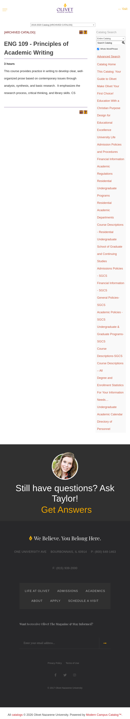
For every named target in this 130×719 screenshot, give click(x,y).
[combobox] (62, 25)
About (37, 600)
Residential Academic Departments (105, 210)
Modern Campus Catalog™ (104, 714)
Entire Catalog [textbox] (104, 38)
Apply (55, 600)
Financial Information (110, 159)
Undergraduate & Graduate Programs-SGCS (110, 334)
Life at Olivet (37, 591)
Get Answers (66, 510)
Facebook (55, 675)
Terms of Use (72, 663)
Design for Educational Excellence (104, 123)
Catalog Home (106, 64)
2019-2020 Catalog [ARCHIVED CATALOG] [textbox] (51, 25)
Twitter (65, 675)
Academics (95, 591)
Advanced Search (108, 56)
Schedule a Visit (83, 600)
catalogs (17, 714)
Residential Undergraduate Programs (107, 188)
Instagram (74, 675)
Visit (125, 9)
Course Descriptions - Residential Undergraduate (110, 232)
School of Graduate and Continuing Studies (109, 254)
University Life (106, 137)
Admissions (67, 591)
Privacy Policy (55, 663)
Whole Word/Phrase (109, 49)
